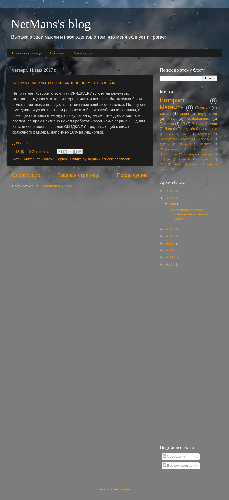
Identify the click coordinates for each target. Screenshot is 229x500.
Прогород (200, 149)
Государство (207, 114)
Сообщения (175, 456)
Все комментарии (180, 465)
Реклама (206, 154)
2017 (169, 198)
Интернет (32, 159)
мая (173, 204)
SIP (214, 128)
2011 (169, 257)
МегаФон (172, 107)
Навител (205, 144)
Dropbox (197, 124)
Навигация (184, 144)
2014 (169, 236)
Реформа (166, 159)
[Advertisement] (182, 355)
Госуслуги (205, 139)
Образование (169, 149)
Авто (213, 124)
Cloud (184, 114)
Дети (168, 129)
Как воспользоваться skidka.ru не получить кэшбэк (64, 82)
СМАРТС (185, 159)
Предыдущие (132, 175)
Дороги (164, 144)
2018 (169, 191)
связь (165, 113)
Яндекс (178, 164)
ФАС (163, 164)
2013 (169, 243)
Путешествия (169, 154)
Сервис (61, 159)
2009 (169, 264)
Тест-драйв (186, 129)
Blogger (124, 489)
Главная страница (27, 53)
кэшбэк (48, 159)
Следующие (26, 175)
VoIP (185, 133)
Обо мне (57, 53)
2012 (169, 250)
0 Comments (39, 152)
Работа (189, 154)
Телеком (167, 124)
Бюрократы (167, 139)
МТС (171, 119)
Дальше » (20, 143)
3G (183, 124)
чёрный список (100, 159)
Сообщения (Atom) (56, 186)
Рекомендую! (83, 53)
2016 (169, 229)
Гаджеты (187, 139)
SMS (169, 133)
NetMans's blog (51, 24)
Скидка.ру (78, 159)
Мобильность (198, 119)
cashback (122, 159)
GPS (204, 128)
